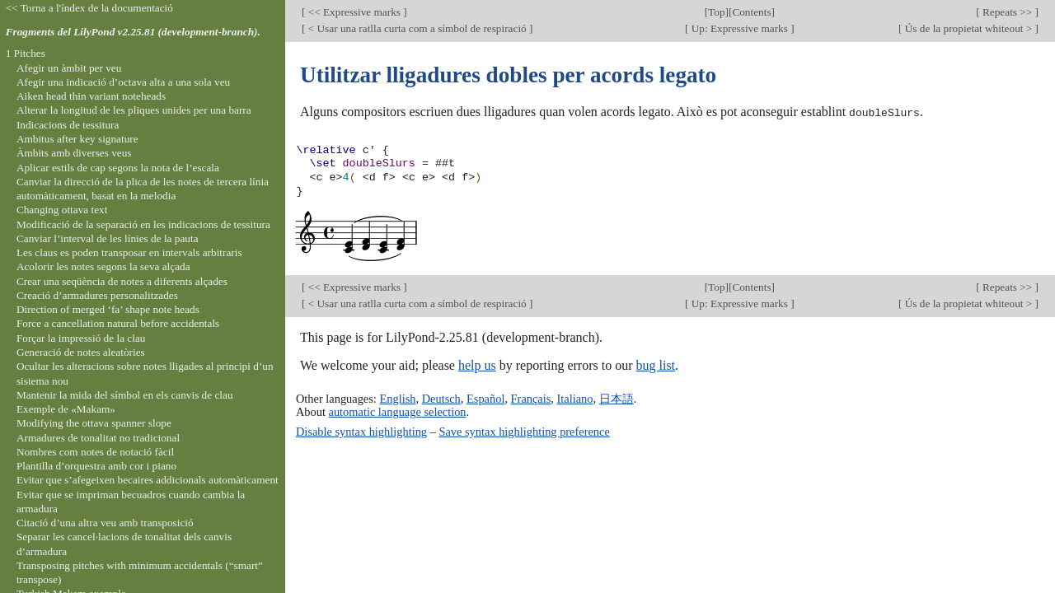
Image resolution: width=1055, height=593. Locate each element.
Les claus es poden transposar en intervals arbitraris (129, 252)
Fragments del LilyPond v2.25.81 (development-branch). (133, 32)
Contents (751, 12)
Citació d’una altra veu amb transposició (105, 522)
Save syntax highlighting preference (523, 430)
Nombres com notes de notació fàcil (95, 452)
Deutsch (441, 398)
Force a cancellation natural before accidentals (117, 323)
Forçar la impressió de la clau (81, 338)
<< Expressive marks (354, 12)
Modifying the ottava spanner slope (93, 423)
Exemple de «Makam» (65, 409)
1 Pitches (25, 53)
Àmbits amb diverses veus (74, 153)
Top (716, 12)
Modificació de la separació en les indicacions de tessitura (143, 224)
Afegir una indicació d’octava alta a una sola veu (123, 82)
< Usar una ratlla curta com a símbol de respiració (417, 28)
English (397, 398)
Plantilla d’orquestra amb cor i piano (96, 466)
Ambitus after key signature (77, 139)
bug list (655, 364)
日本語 (616, 398)
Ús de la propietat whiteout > (968, 28)
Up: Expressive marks (739, 28)
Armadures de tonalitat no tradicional (98, 438)
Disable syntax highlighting (361, 430)
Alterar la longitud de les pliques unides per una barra (133, 110)
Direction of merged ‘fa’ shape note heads (107, 309)
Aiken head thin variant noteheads (91, 96)
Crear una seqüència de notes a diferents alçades (121, 281)
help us (477, 364)
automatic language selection (398, 411)
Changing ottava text (62, 209)
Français (531, 398)
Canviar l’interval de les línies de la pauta (107, 238)
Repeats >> (1007, 12)
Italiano (575, 398)
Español (485, 398)
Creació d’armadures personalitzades (97, 295)
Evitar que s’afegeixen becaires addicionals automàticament (147, 480)
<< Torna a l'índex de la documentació (89, 8)
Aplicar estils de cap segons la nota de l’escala (117, 167)
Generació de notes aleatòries (80, 352)
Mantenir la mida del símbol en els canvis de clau (124, 395)
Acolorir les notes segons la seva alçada (103, 266)
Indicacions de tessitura (68, 125)
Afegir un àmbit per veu (68, 68)
